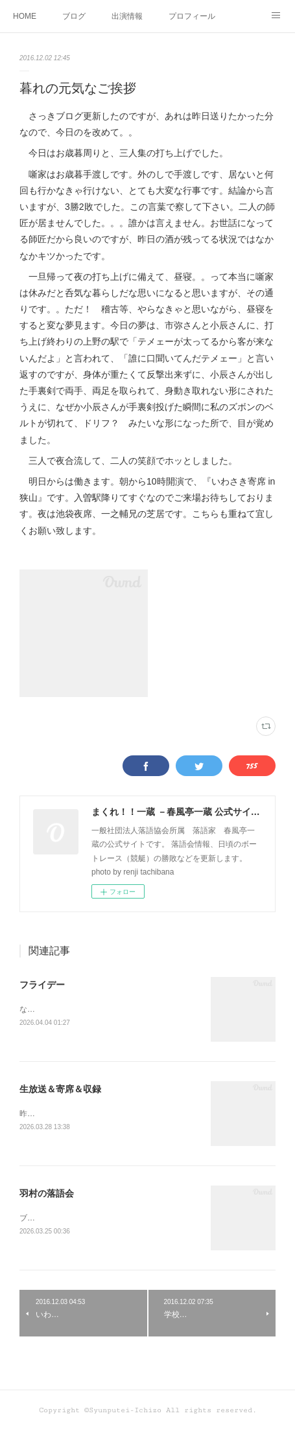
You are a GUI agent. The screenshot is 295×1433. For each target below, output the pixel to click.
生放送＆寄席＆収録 (60, 1090)
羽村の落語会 (46, 1195)
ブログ (74, 16)
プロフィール (192, 16)
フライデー (42, 985)
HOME (24, 16)
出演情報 (127, 16)
